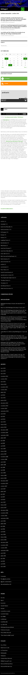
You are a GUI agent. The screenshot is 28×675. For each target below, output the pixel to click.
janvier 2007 (3, 507)
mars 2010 (3, 421)
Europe (2, 234)
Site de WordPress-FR (6, 584)
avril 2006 (3, 531)
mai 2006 (3, 529)
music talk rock (4, 253)
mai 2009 (3, 443)
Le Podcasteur (4, 650)
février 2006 (3, 537)
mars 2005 (3, 566)
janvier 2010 (3, 427)
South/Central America (6, 272)
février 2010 (3, 424)
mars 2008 (3, 472)
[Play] (1, 114)
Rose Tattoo (4, 269)
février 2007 (3, 505)
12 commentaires (16, 204)
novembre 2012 (4, 376)
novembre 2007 (4, 483)
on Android (5, 78)
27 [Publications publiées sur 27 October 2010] (10, 65)
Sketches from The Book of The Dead (14, 141)
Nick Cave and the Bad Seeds (7, 256)
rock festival (3, 267)
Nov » (25, 67)
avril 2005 (3, 563)
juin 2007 (3, 494)
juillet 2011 (3, 392)
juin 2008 (3, 467)
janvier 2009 (3, 454)
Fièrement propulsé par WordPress (8, 673)
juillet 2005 (3, 555)
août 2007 (3, 488)
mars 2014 (3, 371)
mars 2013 (3, 373)
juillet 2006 (3, 523)
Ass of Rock (3, 645)
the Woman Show (5, 285)
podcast (3, 264)
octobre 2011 (4, 389)
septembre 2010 (5, 411)
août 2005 (3, 553)
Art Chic (3, 597)
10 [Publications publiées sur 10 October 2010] (25, 58)
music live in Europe (5, 248)
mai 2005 (3, 561)
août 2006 (3, 521)
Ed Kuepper (3, 232)
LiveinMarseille (4, 621)
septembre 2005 (5, 550)
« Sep (2, 67)
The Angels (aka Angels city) (7, 277)
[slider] (25, 114)
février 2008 (3, 475)
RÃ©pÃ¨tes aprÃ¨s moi (6, 661)
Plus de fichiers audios (7, 208)
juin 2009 (3, 440)
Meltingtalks (4, 653)
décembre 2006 (4, 510)
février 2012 (3, 384)
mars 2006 (3, 534)
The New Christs (5, 280)
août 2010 (3, 413)
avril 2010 (3, 419)
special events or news (6, 275)
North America (4, 259)
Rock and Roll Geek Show (7, 663)
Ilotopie (2, 608)
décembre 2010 (4, 403)
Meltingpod (4, 9)
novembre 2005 (4, 545)
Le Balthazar (3, 619)
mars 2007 (3, 502)
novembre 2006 (4, 513)
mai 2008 (3, 470)
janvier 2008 (3, 478)
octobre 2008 (4, 459)
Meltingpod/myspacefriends (7, 627)
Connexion (3, 576)
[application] (14, 114)
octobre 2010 (4, 408)
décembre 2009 (4, 429)
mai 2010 (3, 416)
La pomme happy (5, 613)
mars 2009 (3, 448)
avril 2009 (3, 446)
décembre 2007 (4, 480)
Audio (5, 109)
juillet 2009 (3, 438)
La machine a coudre (5, 611)
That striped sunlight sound (7, 635)
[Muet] (22, 114)
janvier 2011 (3, 400)
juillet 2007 (3, 491)
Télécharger (20, 117)
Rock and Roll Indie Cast (6, 666)
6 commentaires (11, 22)
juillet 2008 (3, 464)
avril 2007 (3, 499)
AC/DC (2, 221)
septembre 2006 (5, 518)
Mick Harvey (6, 119)
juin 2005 (3, 558)
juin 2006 (3, 526)
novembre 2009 (4, 432)
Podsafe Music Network (6, 658)
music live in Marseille (6, 251)
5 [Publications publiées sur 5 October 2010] (6, 58)
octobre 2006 (4, 515)
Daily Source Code (5, 647)
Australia (3, 224)
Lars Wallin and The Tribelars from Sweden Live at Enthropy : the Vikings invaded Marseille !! (13, 33)
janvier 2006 (3, 539)
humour (2, 237)
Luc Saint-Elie (4, 624)
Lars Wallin (3, 616)
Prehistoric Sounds (5, 629)
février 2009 (3, 451)
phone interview (4, 261)
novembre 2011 (4, 387)
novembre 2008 (4, 456)
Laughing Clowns (5, 240)
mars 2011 (3, 397)
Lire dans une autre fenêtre (11, 117)
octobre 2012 (4, 379)
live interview (4, 242)
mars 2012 (3, 381)
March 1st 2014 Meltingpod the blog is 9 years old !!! (13, 307)
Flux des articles (5, 579)
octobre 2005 (4, 547)
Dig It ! (2, 600)
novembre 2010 (4, 405)
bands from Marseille (5, 226)
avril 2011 (3, 395)
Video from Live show (6, 288)
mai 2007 (3, 496)
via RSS (4, 83)
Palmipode (3, 655)
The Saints (3, 283)
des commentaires (6, 581)
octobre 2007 (4, 486)
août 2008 (3, 462)
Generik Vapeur (4, 605)
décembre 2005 (4, 542)
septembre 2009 (5, 435)
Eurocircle (3, 603)
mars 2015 (3, 368)
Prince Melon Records (6, 632)
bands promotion (5, 229)
